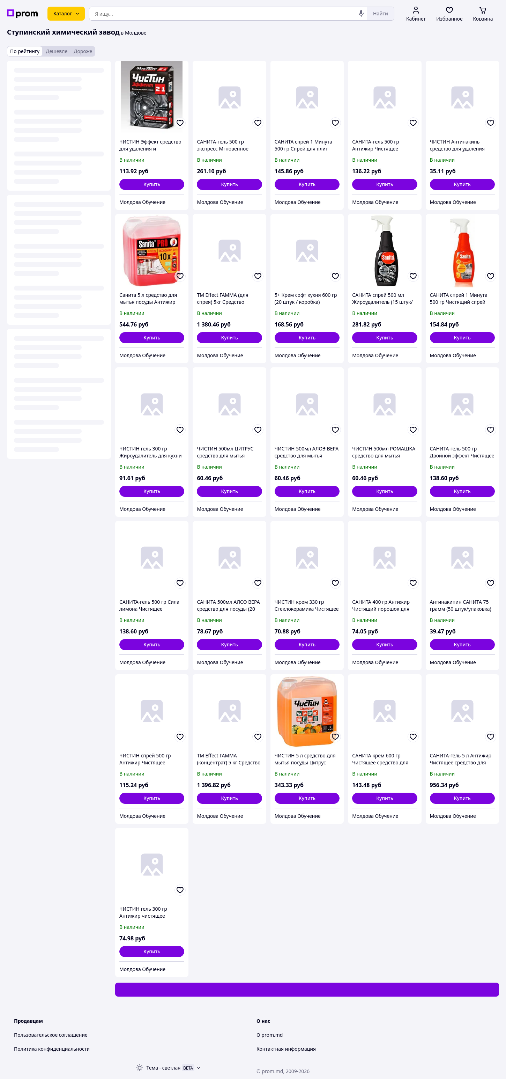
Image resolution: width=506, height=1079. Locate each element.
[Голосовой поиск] (361, 13)
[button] (151, 184)
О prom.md (269, 1035)
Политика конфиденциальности (52, 1048)
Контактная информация (286, 1048)
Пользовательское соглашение (51, 1035)
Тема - (164, 1067)
